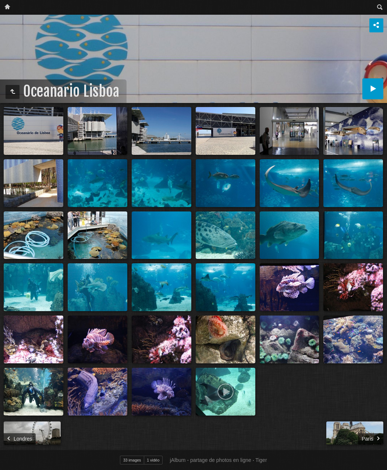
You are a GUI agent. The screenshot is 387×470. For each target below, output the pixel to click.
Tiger (261, 460)
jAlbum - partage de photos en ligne (210, 460)
